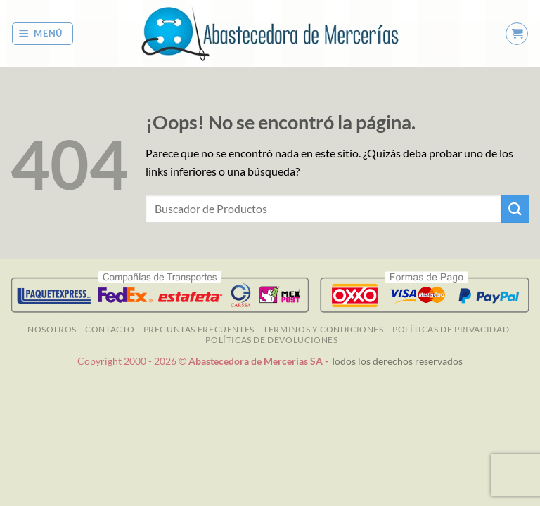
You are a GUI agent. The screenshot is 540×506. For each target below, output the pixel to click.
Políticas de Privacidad (450, 329)
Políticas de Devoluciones (271, 340)
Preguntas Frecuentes (199, 329)
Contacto (109, 329)
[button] (43, 33)
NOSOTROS (52, 329)
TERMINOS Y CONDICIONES (323, 329)
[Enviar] (515, 208)
